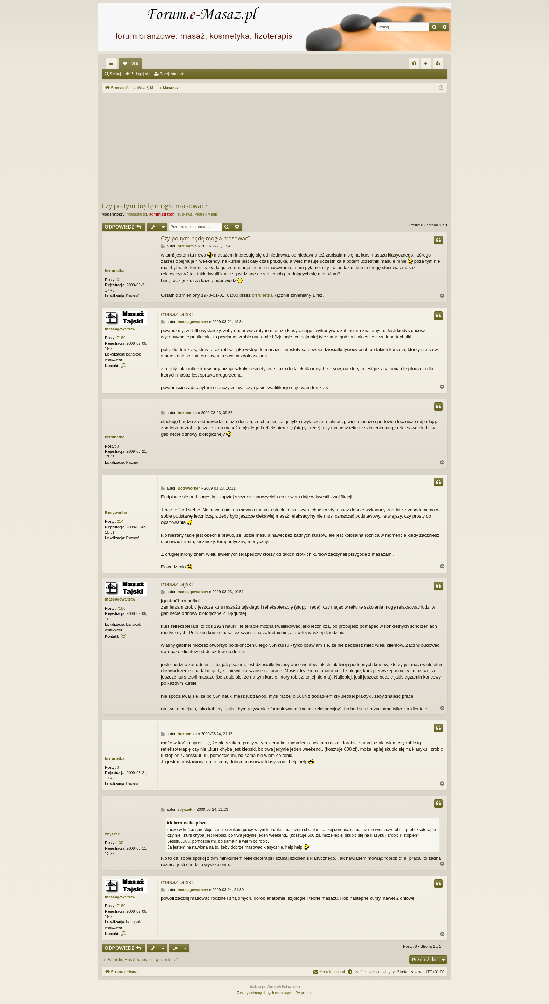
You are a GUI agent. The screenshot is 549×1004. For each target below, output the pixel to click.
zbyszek (112, 834)
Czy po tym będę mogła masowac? (155, 205)
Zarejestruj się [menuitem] (439, 65)
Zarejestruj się (172, 74)
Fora (133, 63)
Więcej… (113, 65)
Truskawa (184, 214)
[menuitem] (414, 63)
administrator (161, 214)
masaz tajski (177, 313)
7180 (121, 338)
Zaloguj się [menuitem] (427, 65)
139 (120, 843)
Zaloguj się (140, 74)
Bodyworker (116, 513)
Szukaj (115, 74)
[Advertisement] (312, 147)
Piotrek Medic (206, 214)
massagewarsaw (120, 329)
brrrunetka (114, 270)
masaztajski (137, 214)
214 (120, 521)
